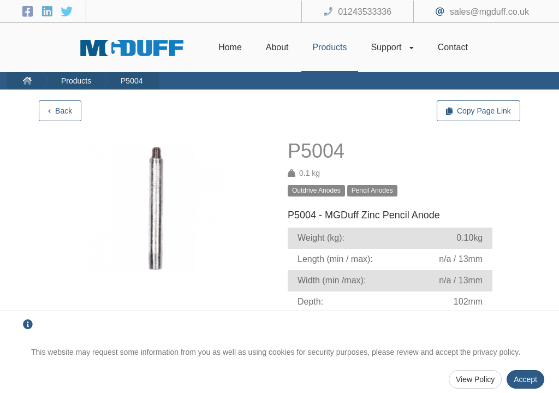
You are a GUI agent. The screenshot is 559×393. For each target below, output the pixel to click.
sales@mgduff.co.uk (489, 11)
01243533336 (364, 11)
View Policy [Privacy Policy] (475, 379)
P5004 (131, 80)
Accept (525, 379)
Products (76, 80)
